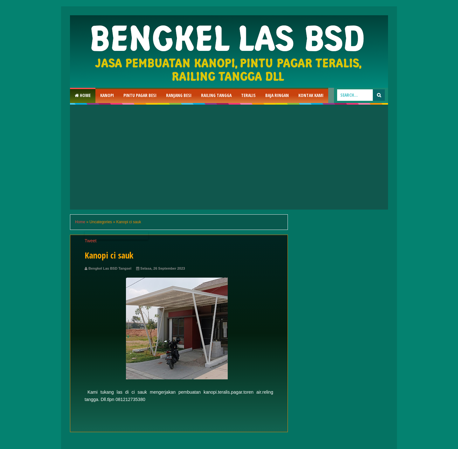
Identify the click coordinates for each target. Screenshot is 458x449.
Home (83, 95)
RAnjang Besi (178, 95)
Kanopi (107, 95)
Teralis (248, 95)
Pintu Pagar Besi (139, 95)
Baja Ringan (277, 95)
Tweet (90, 240)
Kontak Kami (310, 95)
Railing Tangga (216, 95)
